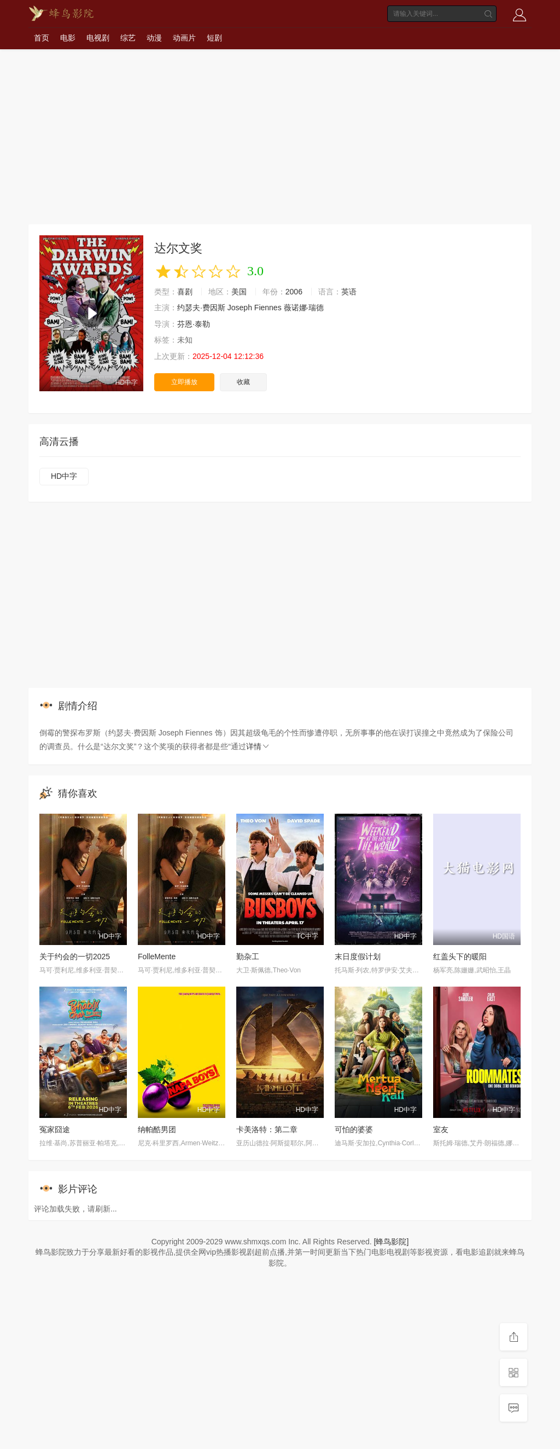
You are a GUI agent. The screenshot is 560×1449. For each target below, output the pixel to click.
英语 (349, 291)
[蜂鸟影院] (391, 1241)
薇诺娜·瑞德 (304, 307)
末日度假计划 (358, 956)
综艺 (128, 37)
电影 (67, 37)
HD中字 (64, 476)
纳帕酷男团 (157, 1129)
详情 (258, 746)
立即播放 (184, 382)
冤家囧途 (54, 1129)
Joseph (240, 307)
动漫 (154, 37)
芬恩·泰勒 (193, 324)
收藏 (243, 382)
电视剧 (97, 37)
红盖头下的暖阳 (460, 956)
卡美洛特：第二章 (267, 1129)
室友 (440, 1129)
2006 (293, 291)
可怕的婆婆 (354, 1129)
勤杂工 (247, 956)
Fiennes (268, 307)
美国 (239, 291)
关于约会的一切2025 (74, 956)
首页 (41, 37)
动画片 (184, 37)
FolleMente (157, 956)
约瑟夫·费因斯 (201, 307)
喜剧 (184, 291)
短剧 (214, 37)
